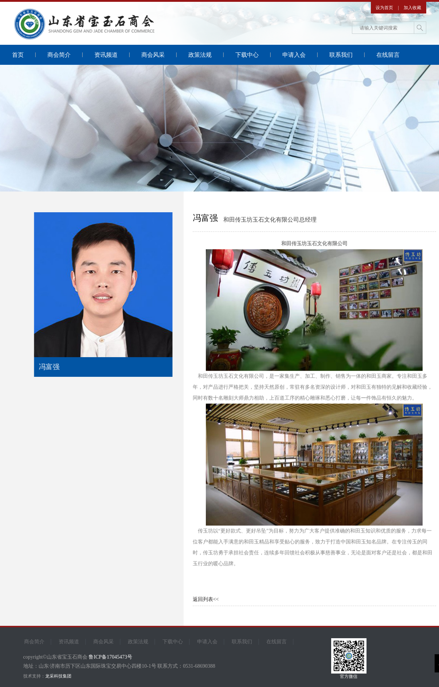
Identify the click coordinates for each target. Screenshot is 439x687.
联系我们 (341, 55)
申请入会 (294, 55)
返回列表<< (206, 600)
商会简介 (59, 55)
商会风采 (153, 55)
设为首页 (384, 7)
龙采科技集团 (58, 676)
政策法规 (200, 55)
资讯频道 (106, 55)
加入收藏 (412, 7)
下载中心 (247, 55)
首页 (18, 55)
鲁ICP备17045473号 (110, 657)
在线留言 (388, 55)
